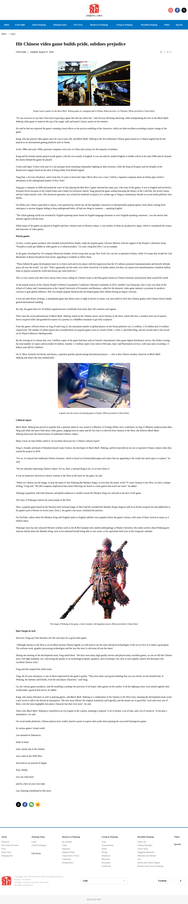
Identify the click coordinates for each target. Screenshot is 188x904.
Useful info (106, 866)
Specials (177, 844)
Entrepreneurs (67, 863)
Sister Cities (6, 852)
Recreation (106, 863)
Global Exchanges (39, 845)
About (4, 837)
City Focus (36, 853)
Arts (139, 859)
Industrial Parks (68, 852)
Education (106, 859)
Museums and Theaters (147, 856)
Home (3, 34)
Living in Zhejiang (110, 837)
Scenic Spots (143, 849)
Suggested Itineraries (146, 852)
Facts (3, 849)
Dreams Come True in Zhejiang (150, 866)
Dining (104, 852)
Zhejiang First (7, 856)
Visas (104, 842)
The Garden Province (10, 845)
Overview (5, 842)
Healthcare (106, 856)
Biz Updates (67, 842)
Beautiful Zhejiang (146, 837)
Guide (64, 845)
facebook (177, 10)
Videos (177, 837)
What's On (142, 842)
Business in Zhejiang (71, 837)
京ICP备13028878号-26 (23, 885)
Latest (34, 842)
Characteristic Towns (70, 856)
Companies (66, 859)
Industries (66, 849)
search (170, 10)
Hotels (104, 849)
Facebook (162, 881)
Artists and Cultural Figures (149, 863)
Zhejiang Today (38, 837)
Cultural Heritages (145, 845)
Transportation (108, 845)
